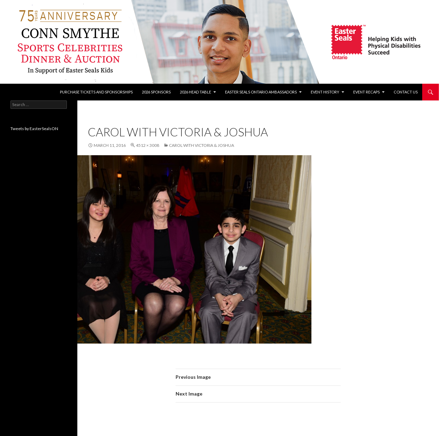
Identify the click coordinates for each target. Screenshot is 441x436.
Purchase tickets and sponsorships (96, 92)
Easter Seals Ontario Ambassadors (261, 92)
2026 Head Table (195, 92)
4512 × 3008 (147, 145)
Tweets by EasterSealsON (34, 128)
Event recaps (366, 92)
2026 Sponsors (156, 92)
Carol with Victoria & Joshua (201, 145)
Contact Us (406, 92)
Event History (325, 92)
